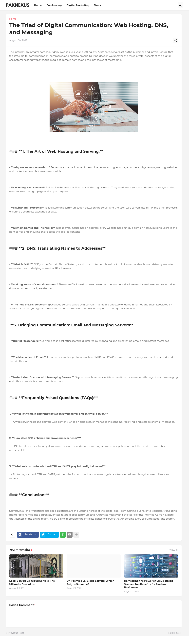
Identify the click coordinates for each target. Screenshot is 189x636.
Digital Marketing (77, 5)
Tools (97, 5)
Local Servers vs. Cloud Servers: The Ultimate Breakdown (32, 582)
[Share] (175, 40)
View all (173, 550)
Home (38, 5)
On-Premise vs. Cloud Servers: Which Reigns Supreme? (90, 582)
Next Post (174, 632)
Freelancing (54, 5)
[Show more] (76, 535)
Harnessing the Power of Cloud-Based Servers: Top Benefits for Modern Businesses (148, 584)
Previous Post (16, 632)
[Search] (180, 5)
